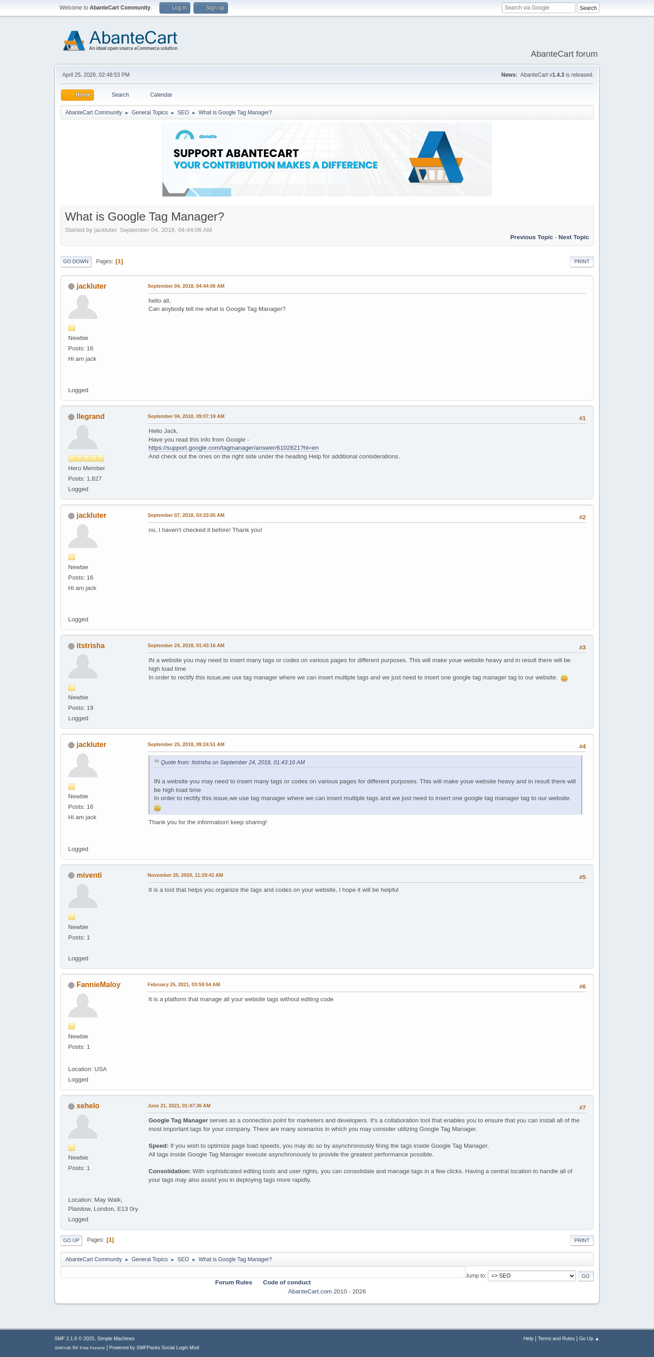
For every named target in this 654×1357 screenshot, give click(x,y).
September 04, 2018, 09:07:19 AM (186, 416)
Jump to (475, 1276)
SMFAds (62, 1347)
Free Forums (92, 1347)
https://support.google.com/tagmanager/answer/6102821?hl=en (234, 447)
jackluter (91, 286)
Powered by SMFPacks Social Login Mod (154, 1347)
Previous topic (531, 237)
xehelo (87, 1106)
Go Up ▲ (589, 1338)
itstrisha (90, 645)
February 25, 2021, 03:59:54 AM (184, 984)
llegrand (90, 416)
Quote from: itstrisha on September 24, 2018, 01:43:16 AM (233, 762)
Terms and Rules (556, 1338)
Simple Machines (115, 1338)
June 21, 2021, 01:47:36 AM (179, 1105)
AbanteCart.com (310, 1291)
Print (582, 261)
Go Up (71, 1240)
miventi (89, 875)
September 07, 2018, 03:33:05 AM (186, 515)
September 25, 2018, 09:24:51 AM (186, 744)
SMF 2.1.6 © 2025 (74, 1338)
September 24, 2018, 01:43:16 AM (186, 645)
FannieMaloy (98, 984)
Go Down (76, 261)
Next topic (574, 237)
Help (529, 1338)
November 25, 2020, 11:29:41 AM (185, 875)
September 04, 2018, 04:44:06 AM (186, 286)
